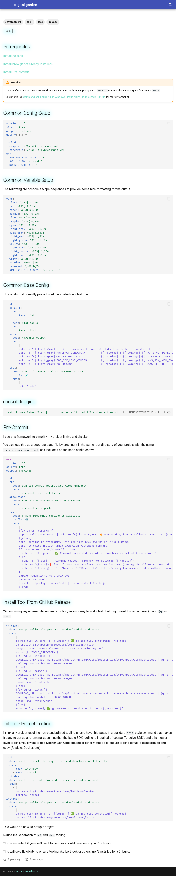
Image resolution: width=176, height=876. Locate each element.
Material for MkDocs (27, 871)
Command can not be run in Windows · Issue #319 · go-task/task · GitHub (64, 96)
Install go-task (13, 56)
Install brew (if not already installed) (28, 64)
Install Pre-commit (16, 72)
